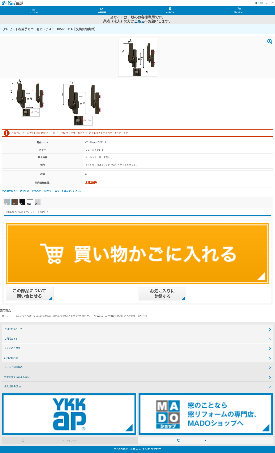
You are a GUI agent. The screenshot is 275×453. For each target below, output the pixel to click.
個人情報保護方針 (13, 386)
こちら (139, 21)
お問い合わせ (11, 357)
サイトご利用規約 (13, 367)
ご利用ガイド (11, 338)
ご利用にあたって (265, 3)
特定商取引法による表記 (16, 376)
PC (205, 440)
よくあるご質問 (12, 348)
